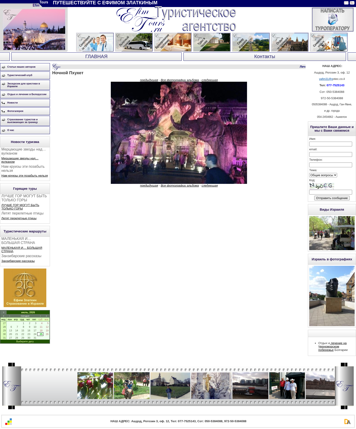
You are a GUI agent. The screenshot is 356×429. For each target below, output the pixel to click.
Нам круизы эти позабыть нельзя (24, 175)
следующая (210, 80)
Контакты (264, 56)
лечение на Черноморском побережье (332, 346)
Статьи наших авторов (21, 66)
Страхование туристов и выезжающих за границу (22, 120)
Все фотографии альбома (180, 80)
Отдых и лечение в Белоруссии (27, 94)
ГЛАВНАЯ (96, 56)
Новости (12, 102)
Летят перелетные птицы (19, 218)
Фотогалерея (15, 111)
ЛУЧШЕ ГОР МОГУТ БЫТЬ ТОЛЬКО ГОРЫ (20, 206)
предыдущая (149, 80)
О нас (10, 130)
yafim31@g (326, 79)
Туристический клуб (19, 75)
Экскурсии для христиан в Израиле (23, 85)
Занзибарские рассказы (18, 261)
